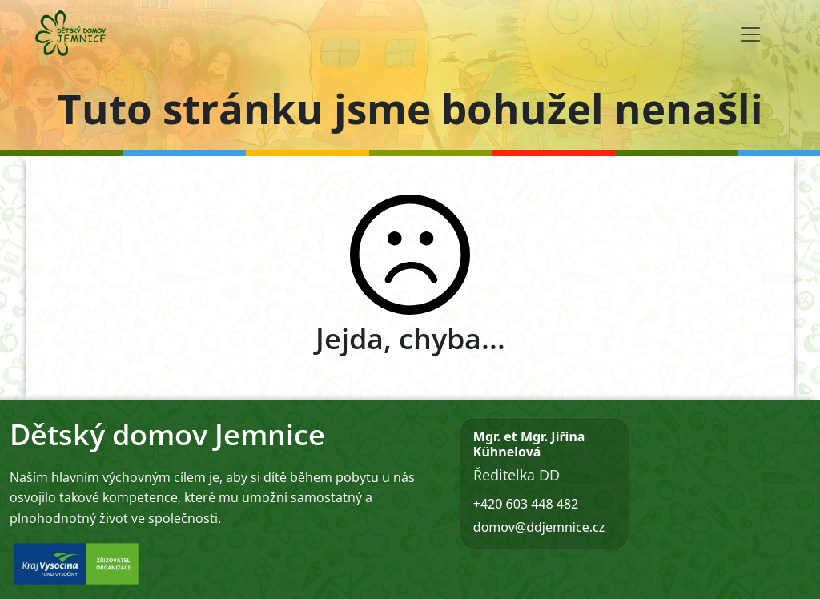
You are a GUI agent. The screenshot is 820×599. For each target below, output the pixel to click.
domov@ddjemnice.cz (539, 527)
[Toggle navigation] (750, 34)
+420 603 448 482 (525, 504)
